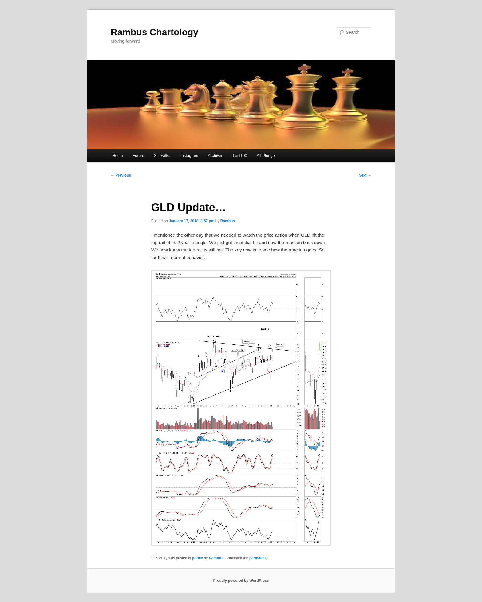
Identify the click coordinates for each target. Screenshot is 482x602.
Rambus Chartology (154, 32)
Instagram (189, 155)
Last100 (240, 155)
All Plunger (266, 155)
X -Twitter (162, 155)
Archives (215, 155)
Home (117, 155)
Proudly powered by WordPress (241, 580)
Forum (138, 155)
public (197, 558)
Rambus (227, 221)
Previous (121, 175)
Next (365, 175)
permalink (258, 558)
